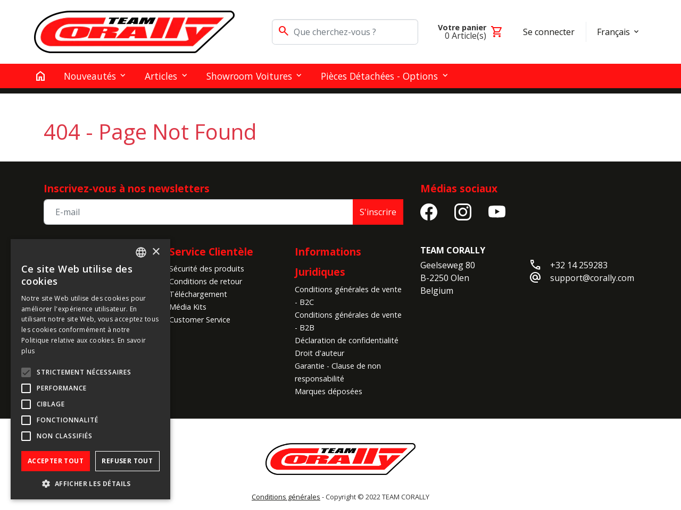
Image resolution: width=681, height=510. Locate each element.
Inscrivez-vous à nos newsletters (127, 188)
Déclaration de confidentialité (346, 340)
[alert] (90, 369)
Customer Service (199, 319)
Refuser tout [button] (127, 460)
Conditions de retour (205, 281)
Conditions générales (286, 497)
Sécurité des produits (206, 269)
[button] (90, 483)
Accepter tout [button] (56, 460)
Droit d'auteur (319, 353)
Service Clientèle (211, 251)
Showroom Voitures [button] (249, 76)
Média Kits (187, 307)
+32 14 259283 (579, 265)
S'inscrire (378, 212)
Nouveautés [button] (90, 76)
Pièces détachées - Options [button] (379, 76)
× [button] (156, 252)
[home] (40, 76)
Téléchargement (198, 294)
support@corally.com (592, 278)
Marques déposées (328, 391)
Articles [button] (161, 76)
